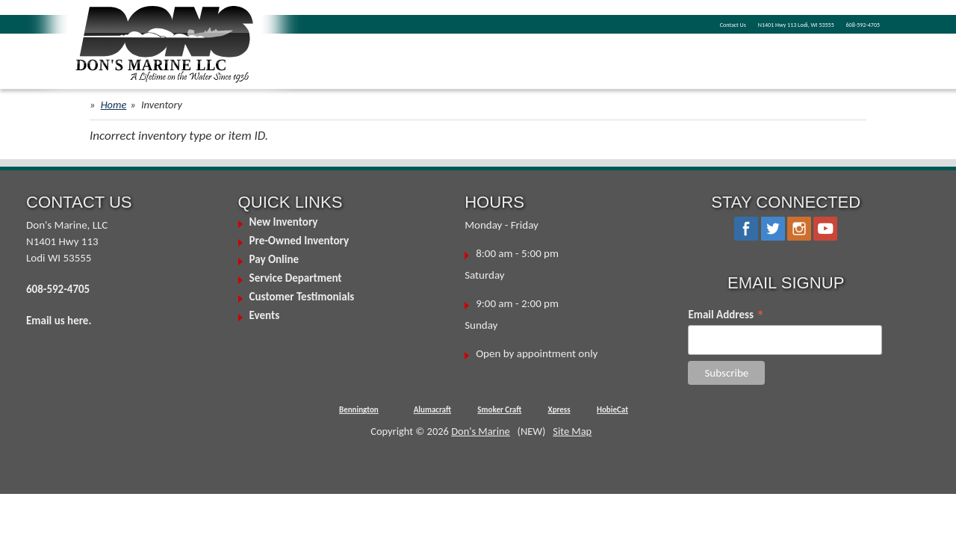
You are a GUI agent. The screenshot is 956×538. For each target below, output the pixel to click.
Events (264, 315)
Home (114, 104)
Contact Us (625, 23)
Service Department (295, 278)
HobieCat (612, 410)
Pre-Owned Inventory (299, 240)
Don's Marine (480, 431)
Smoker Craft (499, 410)
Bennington (359, 410)
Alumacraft (432, 410)
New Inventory (283, 222)
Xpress (559, 410)
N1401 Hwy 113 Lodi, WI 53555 (733, 23)
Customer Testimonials (302, 296)
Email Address (726, 314)
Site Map (572, 431)
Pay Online (274, 259)
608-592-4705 (848, 23)
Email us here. (58, 320)
